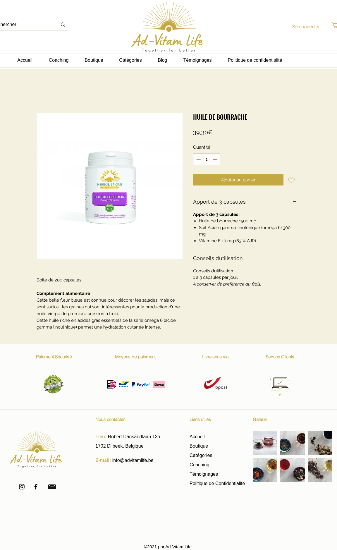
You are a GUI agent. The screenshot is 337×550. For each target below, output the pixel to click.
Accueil (197, 436)
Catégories (201, 455)
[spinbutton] (207, 159)
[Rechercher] (62, 24)
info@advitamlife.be (133, 460)
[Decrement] (198, 159)
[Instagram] (21, 486)
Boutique (199, 446)
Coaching (199, 464)
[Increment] (215, 159)
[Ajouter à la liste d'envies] (291, 180)
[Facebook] (35, 486)
